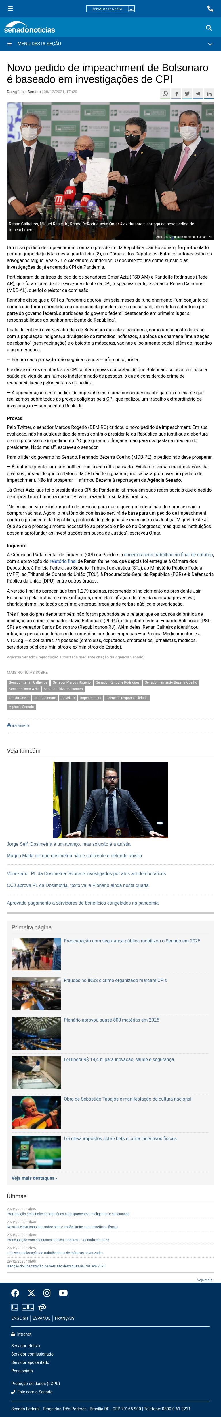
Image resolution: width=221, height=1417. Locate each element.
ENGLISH (19, 1318)
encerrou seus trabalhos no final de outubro (168, 554)
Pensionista (22, 1371)
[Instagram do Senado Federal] (47, 1293)
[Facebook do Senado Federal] (17, 1293)
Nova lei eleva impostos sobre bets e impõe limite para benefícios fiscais (62, 1227)
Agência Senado (21, 707)
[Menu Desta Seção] (110, 44)
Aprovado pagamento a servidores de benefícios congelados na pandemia (83, 903)
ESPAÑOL (41, 1318)
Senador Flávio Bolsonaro (63, 689)
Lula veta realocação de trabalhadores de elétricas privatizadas (55, 1253)
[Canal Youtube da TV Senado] (61, 1293)
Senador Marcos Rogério (72, 682)
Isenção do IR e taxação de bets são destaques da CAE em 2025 (56, 1266)
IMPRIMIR (18, 725)
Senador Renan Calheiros (28, 682)
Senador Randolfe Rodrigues (118, 682)
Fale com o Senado (32, 1392)
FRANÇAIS (65, 1318)
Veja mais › (205, 1280)
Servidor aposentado (30, 1362)
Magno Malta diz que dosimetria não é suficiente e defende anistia (74, 855)
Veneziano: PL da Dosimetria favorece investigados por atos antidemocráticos (86, 873)
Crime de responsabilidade (127, 698)
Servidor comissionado (32, 1354)
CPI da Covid (18, 698)
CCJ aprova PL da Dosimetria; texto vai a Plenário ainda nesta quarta (78, 885)
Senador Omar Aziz (23, 689)
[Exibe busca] (209, 28)
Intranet (21, 1334)
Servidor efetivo (25, 1345)
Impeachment (90, 698)
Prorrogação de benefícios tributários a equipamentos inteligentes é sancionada (68, 1214)
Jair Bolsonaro (45, 698)
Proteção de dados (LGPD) (35, 1383)
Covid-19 (68, 698)
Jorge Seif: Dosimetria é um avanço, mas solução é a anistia (69, 844)
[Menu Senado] (10, 9)
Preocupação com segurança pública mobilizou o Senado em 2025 (58, 1240)
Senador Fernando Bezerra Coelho (171, 682)
